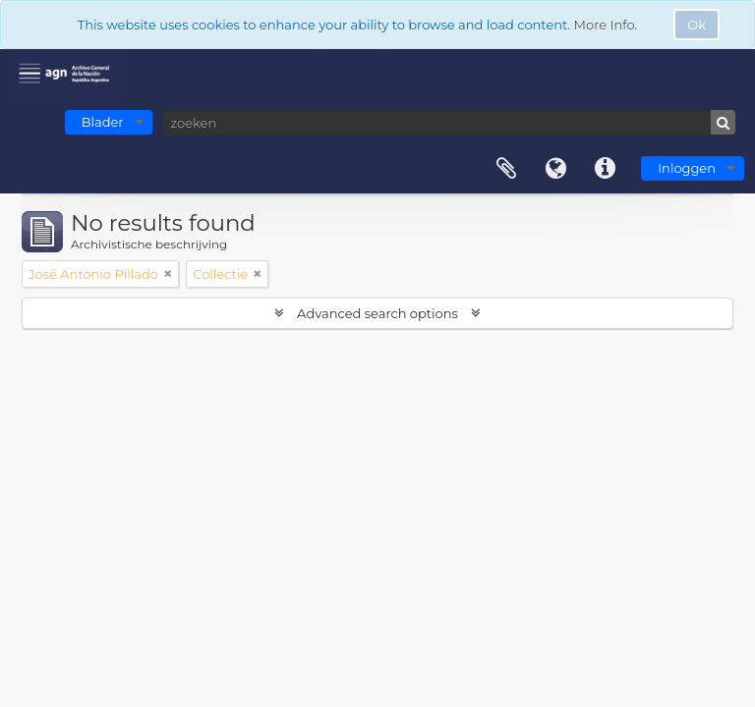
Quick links (604, 168)
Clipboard (506, 168)
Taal (555, 168)
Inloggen (687, 168)
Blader (103, 122)
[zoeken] (449, 122)
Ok (696, 24)
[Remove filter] (168, 274)
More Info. (606, 24)
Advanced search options (378, 313)
